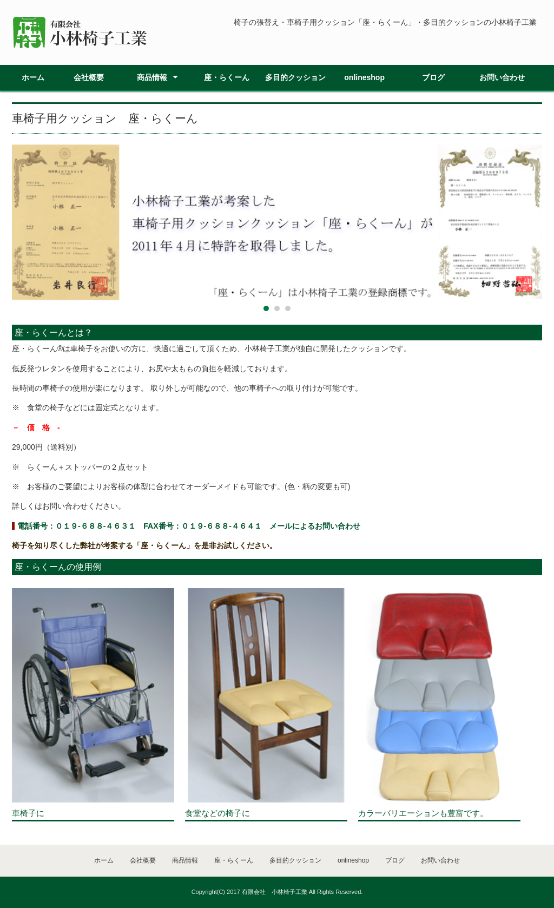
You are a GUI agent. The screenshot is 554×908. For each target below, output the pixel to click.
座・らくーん (226, 77)
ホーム (33, 77)
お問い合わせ (502, 77)
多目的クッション (295, 77)
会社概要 (89, 77)
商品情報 (152, 77)
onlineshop (364, 77)
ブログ (433, 77)
